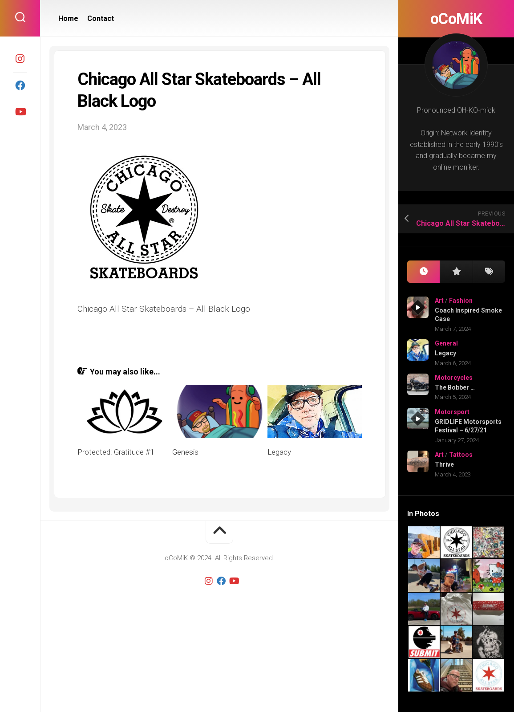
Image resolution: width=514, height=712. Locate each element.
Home (68, 18)
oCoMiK (456, 18)
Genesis (185, 452)
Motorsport (452, 411)
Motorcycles (454, 377)
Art (439, 300)
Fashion (461, 300)
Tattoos (461, 454)
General (446, 343)
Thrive (444, 464)
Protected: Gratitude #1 (115, 452)
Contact (100, 18)
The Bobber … (455, 387)
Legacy (445, 353)
